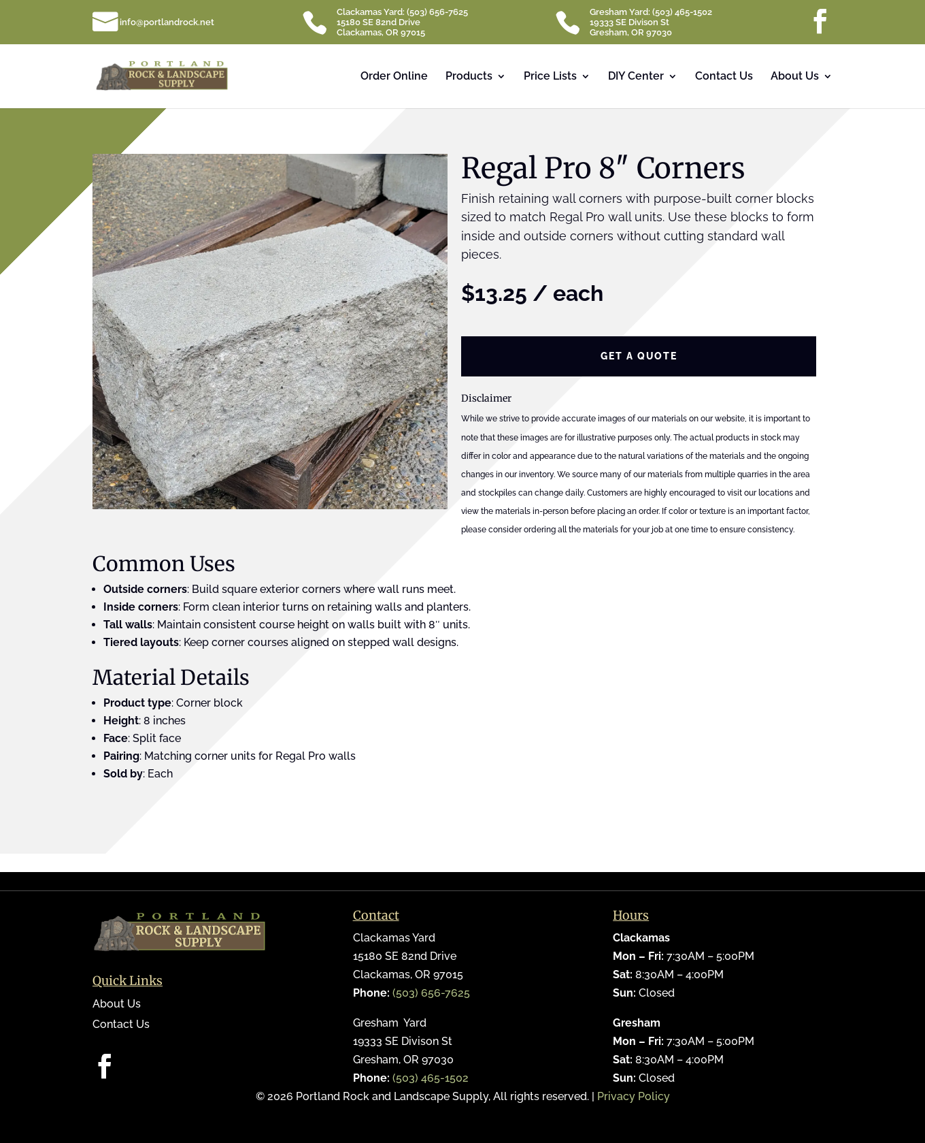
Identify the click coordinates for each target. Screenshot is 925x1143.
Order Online (394, 76)
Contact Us (724, 76)
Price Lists (550, 76)
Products (468, 76)
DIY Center (636, 76)
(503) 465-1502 (430, 1078)
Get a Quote (639, 356)
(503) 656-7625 (431, 992)
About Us (795, 76)
